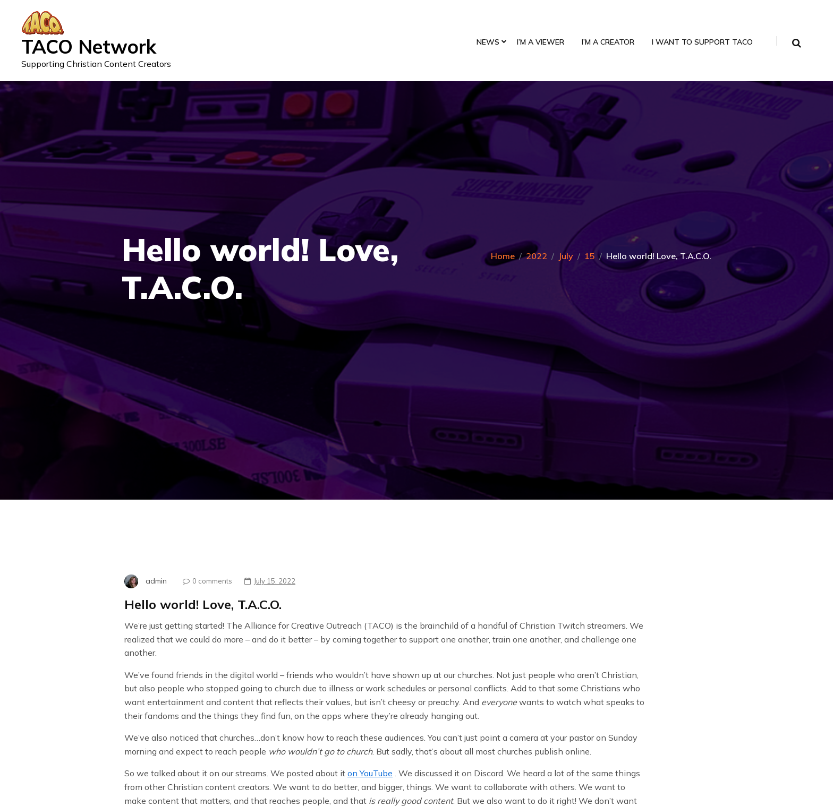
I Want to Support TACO (702, 42)
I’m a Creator (608, 42)
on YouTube (370, 773)
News (488, 42)
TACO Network (88, 46)
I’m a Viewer (540, 42)
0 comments (204, 581)
